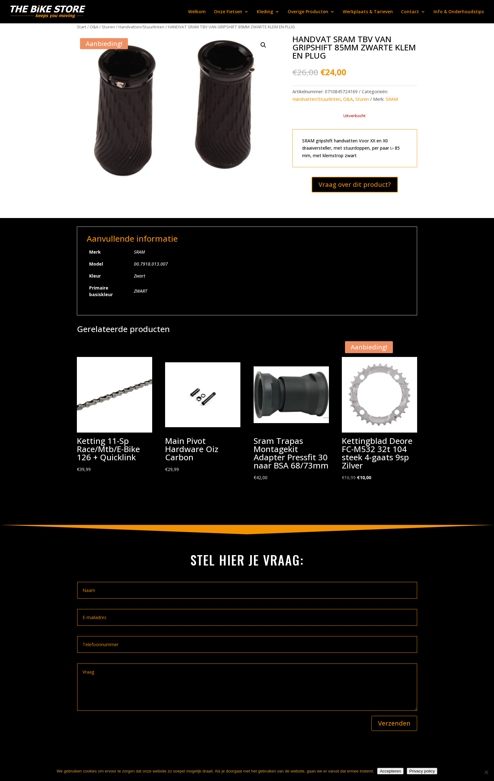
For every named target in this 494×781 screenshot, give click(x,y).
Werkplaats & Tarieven (368, 11)
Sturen (108, 27)
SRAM (392, 99)
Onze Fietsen (228, 11)
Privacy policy (422, 771)
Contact (410, 11)
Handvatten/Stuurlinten (141, 27)
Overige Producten (308, 11)
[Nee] (486, 772)
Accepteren (390, 771)
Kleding (265, 11)
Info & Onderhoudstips (459, 11)
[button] (263, 45)
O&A (94, 27)
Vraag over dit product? (355, 184)
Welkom (197, 11)
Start (81, 27)
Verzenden (394, 723)
